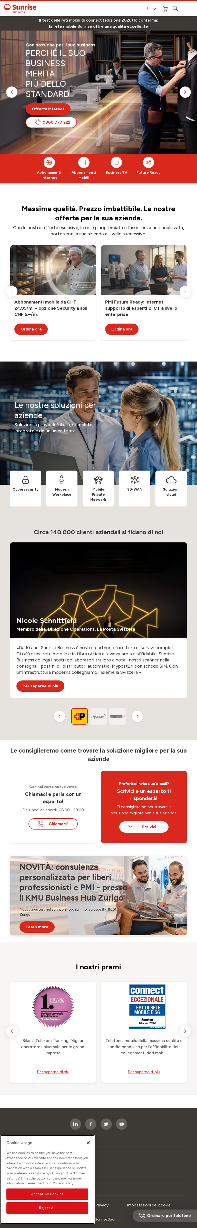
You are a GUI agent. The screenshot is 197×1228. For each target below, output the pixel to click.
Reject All (47, 1214)
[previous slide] (11, 92)
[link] (98, 26)
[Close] (88, 1148)
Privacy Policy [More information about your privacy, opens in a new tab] (63, 1189)
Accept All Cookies (47, 1200)
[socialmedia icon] (121, 1124)
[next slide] (185, 92)
